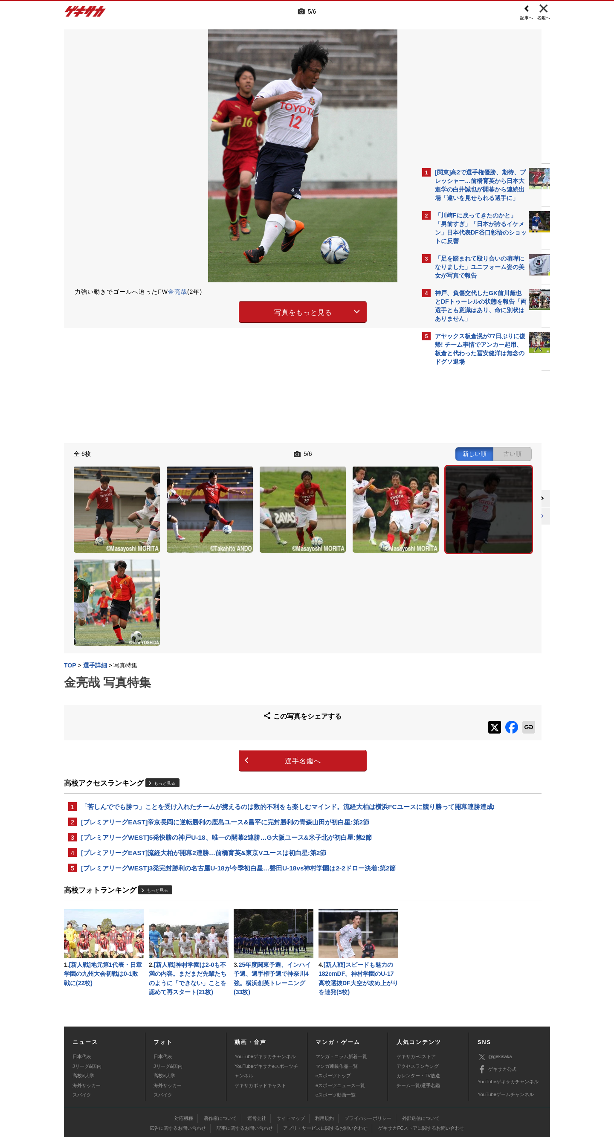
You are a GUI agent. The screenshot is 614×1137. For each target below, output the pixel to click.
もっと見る (164, 722)
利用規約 (324, 1073)
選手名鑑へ (232, 699)
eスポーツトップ (333, 1031)
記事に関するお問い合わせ (245, 1083)
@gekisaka (495, 1012)
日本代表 (81, 1012)
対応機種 (183, 1073)
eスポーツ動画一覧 (336, 1050)
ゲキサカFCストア (416, 1012)
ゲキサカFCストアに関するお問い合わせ (421, 1083)
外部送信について (421, 1073)
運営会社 (256, 1073)
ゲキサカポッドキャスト (260, 1041)
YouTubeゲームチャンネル (506, 1050)
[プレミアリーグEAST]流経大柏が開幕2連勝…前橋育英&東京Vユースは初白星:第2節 (203, 804)
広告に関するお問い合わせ (178, 1083)
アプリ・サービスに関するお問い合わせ (325, 1083)
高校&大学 (83, 1031)
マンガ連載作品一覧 (337, 1021)
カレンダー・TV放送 (418, 1031)
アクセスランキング (418, 1021)
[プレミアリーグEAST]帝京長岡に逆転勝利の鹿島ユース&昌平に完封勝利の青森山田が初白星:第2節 (225, 771)
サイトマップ (291, 1073)
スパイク (81, 1050)
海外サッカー (86, 1041)
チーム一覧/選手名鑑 (418, 1041)
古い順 (372, 453)
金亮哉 (177, 291)
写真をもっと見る (233, 310)
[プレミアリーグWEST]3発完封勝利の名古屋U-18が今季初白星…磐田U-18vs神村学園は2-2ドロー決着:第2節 (238, 820)
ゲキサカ (85, 13)
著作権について (220, 1073)
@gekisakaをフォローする (469, 499)
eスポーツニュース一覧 (340, 1041)
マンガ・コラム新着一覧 (341, 1012)
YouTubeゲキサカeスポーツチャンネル (266, 1026)
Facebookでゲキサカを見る (470, 516)
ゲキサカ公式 (497, 1025)
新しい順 (334, 453)
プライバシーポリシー (368, 1073)
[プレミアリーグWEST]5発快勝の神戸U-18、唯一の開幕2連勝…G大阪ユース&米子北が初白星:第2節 (226, 788)
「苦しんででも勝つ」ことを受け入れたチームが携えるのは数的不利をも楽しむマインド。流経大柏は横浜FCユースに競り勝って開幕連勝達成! (239, 750)
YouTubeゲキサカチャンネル (265, 1012)
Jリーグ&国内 (86, 1021)
